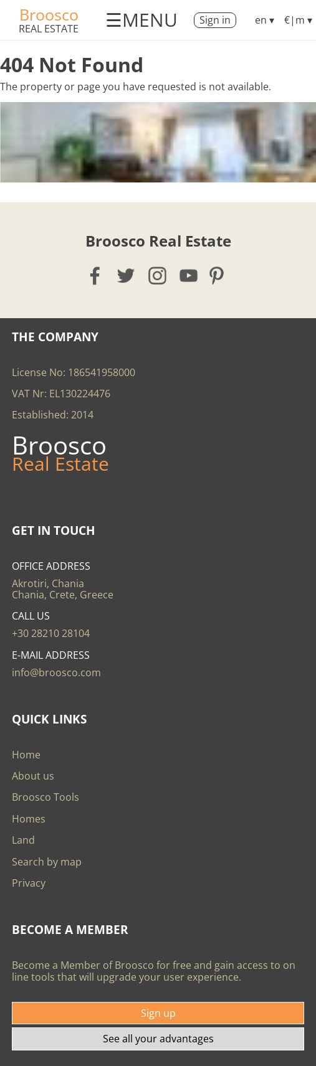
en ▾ (264, 20)
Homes (28, 819)
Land (23, 840)
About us (33, 776)
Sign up (158, 1013)
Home (26, 755)
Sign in (215, 20)
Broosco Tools (45, 797)
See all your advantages (158, 1038)
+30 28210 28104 (51, 633)
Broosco (49, 14)
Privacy (28, 883)
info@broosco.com (56, 672)
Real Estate (49, 28)
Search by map (47, 862)
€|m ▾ (298, 20)
